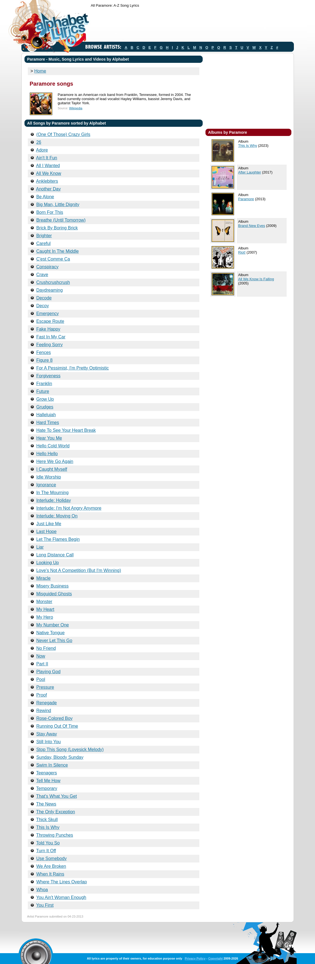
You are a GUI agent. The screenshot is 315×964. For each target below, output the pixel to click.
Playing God (48, 671)
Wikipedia (75, 108)
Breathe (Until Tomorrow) (61, 220)
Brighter (44, 235)
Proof (41, 695)
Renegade (46, 702)
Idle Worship (48, 477)
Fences (43, 352)
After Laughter (249, 172)
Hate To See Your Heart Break (66, 430)
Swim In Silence (52, 765)
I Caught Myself (51, 469)
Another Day (48, 189)
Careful (43, 243)
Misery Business (52, 586)
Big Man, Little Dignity (57, 204)
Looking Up (47, 562)
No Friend (46, 648)
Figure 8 (44, 360)
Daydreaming (49, 290)
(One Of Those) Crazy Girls (63, 134)
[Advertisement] (192, 25)
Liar (40, 547)
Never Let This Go (54, 640)
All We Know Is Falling (256, 279)
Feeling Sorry (49, 344)
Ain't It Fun (46, 157)
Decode (43, 298)
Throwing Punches (54, 835)
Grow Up (45, 399)
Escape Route (50, 321)
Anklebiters (47, 181)
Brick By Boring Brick (57, 227)
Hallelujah (46, 414)
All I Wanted (48, 165)
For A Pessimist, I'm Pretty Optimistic (72, 368)
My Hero (44, 617)
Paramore (246, 199)
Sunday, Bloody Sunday (59, 757)
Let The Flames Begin (58, 539)
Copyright (215, 958)
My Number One (52, 625)
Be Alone (45, 196)
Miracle (43, 578)
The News (46, 804)
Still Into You (48, 741)
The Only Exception (55, 811)
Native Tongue (50, 632)
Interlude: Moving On (57, 516)
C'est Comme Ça (53, 259)
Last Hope (46, 531)
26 (38, 142)
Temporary (46, 788)
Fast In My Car (50, 336)
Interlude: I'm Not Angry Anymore (68, 508)
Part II (42, 663)
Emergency (47, 313)
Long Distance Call (54, 554)
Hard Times (47, 422)
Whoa (42, 889)
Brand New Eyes (251, 226)
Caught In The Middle (57, 251)
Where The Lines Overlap (61, 881)
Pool (40, 679)
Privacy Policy (195, 958)
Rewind (43, 710)
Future (42, 391)
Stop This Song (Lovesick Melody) (69, 749)
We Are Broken (51, 866)
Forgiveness (48, 375)
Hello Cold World (53, 445)
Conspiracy (47, 266)
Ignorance (46, 484)
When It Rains (50, 874)
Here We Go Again (54, 461)
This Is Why (47, 827)
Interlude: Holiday (53, 500)
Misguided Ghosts (54, 593)
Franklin (44, 383)
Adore (42, 150)
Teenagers (46, 772)
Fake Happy (48, 329)
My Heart (45, 609)
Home (40, 71)
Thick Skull (47, 819)
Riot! (242, 252)
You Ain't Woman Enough (61, 897)
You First (45, 905)
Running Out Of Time (57, 726)
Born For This (49, 212)
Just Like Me (48, 523)
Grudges (44, 407)
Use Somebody (51, 858)
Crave (42, 274)
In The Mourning (52, 492)
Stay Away (46, 734)
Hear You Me (49, 438)
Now (40, 656)
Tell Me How (48, 780)
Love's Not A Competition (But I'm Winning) (78, 570)
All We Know (48, 173)
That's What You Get (56, 796)
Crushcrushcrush (53, 282)
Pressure (45, 687)
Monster (44, 601)
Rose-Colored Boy (54, 718)
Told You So (48, 843)
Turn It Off (46, 850)
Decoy (42, 305)
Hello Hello (47, 453)
